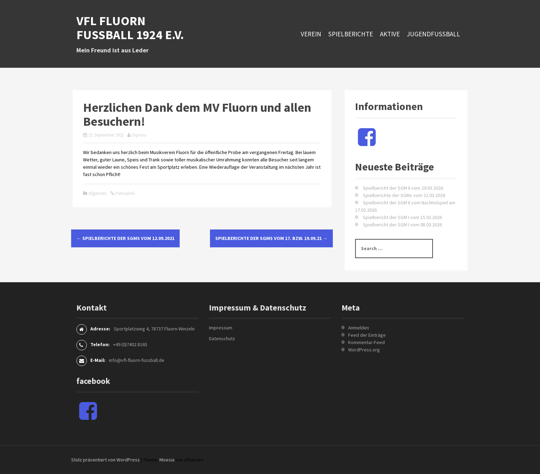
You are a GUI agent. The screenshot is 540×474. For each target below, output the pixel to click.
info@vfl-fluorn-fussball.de (136, 360)
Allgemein (97, 193)
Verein (311, 34)
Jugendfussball (433, 34)
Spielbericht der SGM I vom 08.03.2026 (402, 224)
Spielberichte (350, 34)
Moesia (166, 460)
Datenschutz (222, 338)
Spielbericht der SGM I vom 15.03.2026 (402, 217)
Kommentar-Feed (366, 342)
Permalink (124, 193)
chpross (139, 135)
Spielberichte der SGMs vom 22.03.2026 (404, 195)
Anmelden (358, 327)
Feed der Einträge (367, 335)
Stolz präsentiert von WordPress (105, 460)
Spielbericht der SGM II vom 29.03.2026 (403, 188)
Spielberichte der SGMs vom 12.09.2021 (125, 238)
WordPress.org (364, 350)
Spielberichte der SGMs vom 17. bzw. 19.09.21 (271, 238)
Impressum (220, 327)
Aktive (390, 34)
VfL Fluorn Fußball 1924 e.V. (130, 28)
